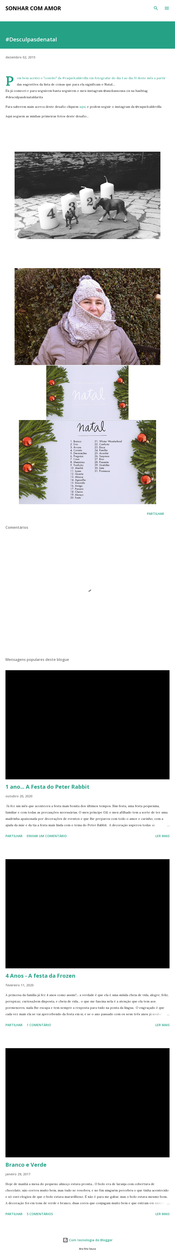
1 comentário (39, 1025)
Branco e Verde (25, 1164)
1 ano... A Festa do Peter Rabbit (47, 786)
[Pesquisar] (156, 8)
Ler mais (162, 836)
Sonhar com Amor (33, 8)
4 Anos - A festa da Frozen (40, 975)
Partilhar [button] (155, 513)
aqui (82, 107)
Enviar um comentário (47, 836)
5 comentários (40, 1214)
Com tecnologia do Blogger (88, 1240)
